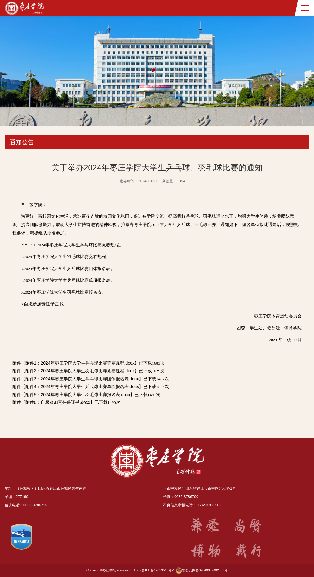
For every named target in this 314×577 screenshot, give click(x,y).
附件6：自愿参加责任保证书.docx (57, 402)
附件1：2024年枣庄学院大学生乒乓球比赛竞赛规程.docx (80, 363)
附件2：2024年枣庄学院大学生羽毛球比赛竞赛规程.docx (80, 370)
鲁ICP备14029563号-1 (158, 570)
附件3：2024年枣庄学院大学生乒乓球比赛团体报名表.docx (82, 378)
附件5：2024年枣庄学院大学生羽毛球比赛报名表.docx (77, 394)
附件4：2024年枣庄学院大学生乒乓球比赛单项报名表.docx (82, 386)
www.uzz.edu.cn (129, 570)
